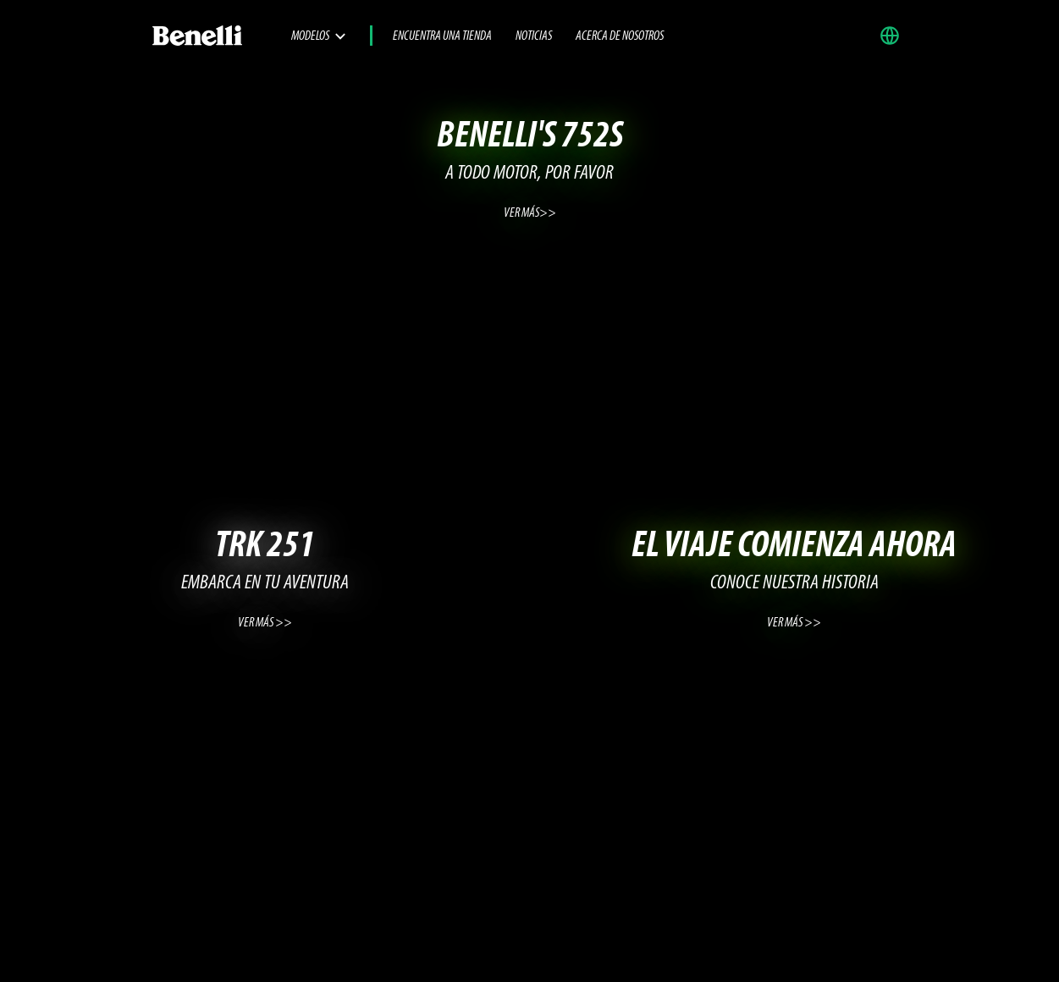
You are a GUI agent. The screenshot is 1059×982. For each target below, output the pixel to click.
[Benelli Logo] (221, 35)
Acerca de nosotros (620, 36)
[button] (894, 36)
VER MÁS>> (530, 213)
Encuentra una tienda (442, 36)
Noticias (534, 36)
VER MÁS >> (265, 623)
